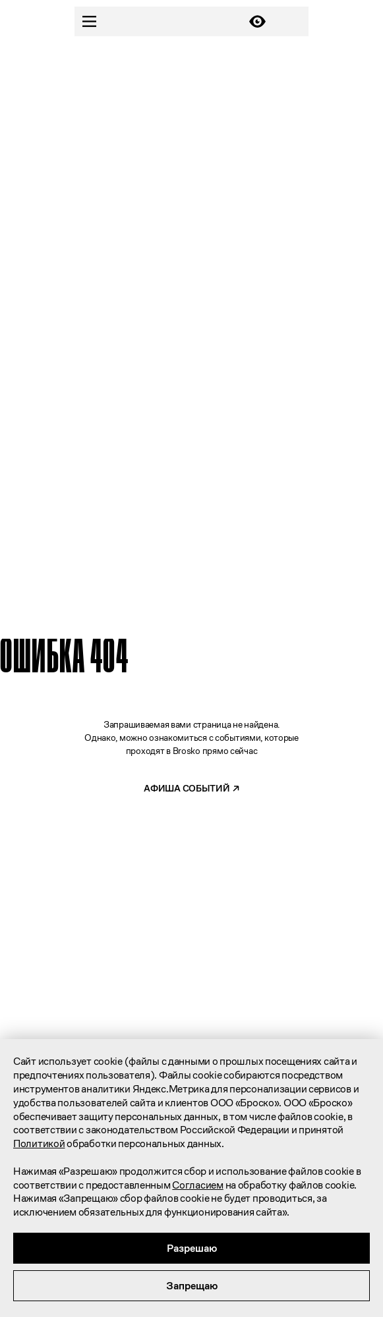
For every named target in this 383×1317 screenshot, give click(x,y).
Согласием (197, 1185)
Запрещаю (192, 1286)
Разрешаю (192, 1248)
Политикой (39, 1143)
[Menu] (89, 21)
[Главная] (173, 21)
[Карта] (294, 21)
